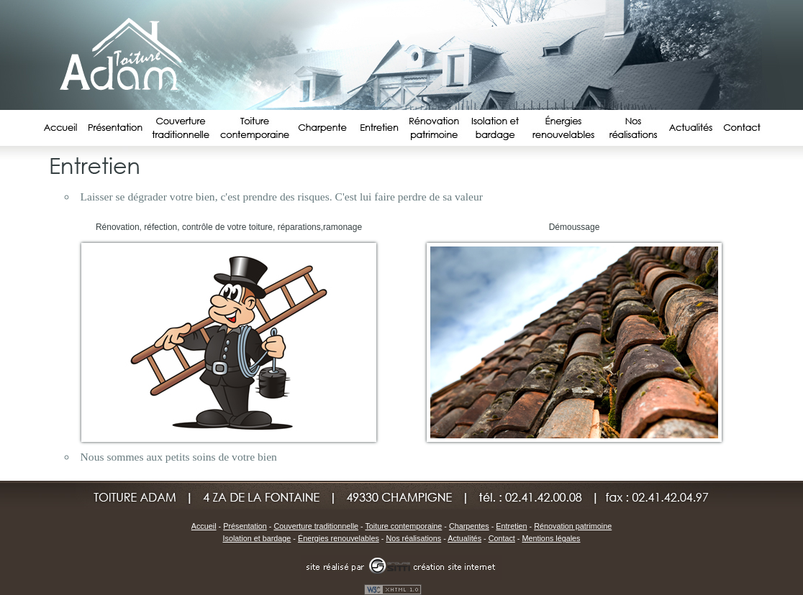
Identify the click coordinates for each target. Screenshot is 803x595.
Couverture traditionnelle (315, 526)
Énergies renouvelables (338, 538)
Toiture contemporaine (403, 526)
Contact (502, 538)
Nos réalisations (413, 538)
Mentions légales (551, 538)
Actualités (464, 538)
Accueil (204, 526)
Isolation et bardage (257, 538)
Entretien (511, 526)
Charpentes (469, 526)
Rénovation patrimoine (573, 526)
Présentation (245, 526)
